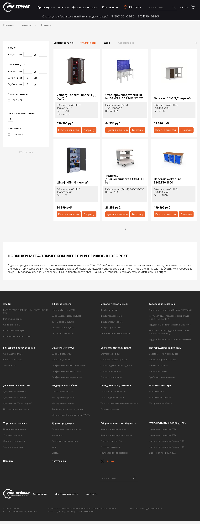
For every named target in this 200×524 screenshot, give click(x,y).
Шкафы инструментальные (162, 359)
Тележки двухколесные (112, 397)
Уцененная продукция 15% (162, 452)
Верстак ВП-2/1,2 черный (172, 98)
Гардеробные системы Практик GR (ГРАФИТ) (171, 324)
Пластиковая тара (160, 385)
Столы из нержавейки (111, 441)
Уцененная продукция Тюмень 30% (166, 441)
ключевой (15, 134)
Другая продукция (63, 423)
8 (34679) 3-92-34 (148, 16)
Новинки (8, 461)
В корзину (89, 129)
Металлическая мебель (114, 304)
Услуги (63, 7)
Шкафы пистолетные (62, 353)
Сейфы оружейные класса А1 (66, 371)
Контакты (110, 7)
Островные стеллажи (14, 441)
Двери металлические (16, 385)
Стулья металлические (63, 333)
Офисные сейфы (11, 324)
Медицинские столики (63, 403)
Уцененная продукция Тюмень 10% (166, 446)
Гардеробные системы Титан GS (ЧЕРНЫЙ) (170, 339)
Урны (54, 446)
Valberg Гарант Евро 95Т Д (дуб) (76, 96)
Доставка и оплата (85, 7)
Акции (107, 461)
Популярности (87, 42)
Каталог (27, 25)
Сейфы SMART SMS (12, 359)
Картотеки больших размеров (115, 333)
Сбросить (26, 152)
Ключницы (57, 435)
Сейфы (7, 304)
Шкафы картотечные (110, 327)
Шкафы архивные (109, 310)
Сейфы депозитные (13, 353)
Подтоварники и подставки (114, 452)
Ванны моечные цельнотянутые (116, 435)
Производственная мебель (165, 347)
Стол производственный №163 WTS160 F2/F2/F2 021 (124, 96)
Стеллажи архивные (110, 353)
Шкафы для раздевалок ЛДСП (66, 315)
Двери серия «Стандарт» (15, 397)
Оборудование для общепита (118, 423)
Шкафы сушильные (158, 365)
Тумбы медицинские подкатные (68, 409)
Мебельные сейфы (12, 318)
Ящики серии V (156, 391)
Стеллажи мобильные (111, 377)
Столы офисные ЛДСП (63, 327)
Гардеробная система (162, 304)
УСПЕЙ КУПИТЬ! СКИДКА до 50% (167, 423)
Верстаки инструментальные (163, 353)
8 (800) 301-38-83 (122, 16)
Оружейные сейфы (63, 347)
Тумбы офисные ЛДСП (63, 321)
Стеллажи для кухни (110, 446)
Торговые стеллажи (15, 423)
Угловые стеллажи (12, 435)
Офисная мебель (61, 304)
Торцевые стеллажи (13, 446)
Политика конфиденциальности (146, 508)
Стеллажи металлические (115, 347)
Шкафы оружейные (61, 359)
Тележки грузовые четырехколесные (119, 403)
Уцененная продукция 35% (162, 435)
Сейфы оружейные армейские (67, 377)
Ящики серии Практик (160, 397)
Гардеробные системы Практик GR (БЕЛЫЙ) (170, 310)
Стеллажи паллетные (110, 371)
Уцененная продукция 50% (162, 429)
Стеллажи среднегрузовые (113, 359)
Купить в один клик (68, 129)
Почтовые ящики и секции (65, 441)
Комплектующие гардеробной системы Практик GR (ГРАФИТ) (169, 332)
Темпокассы (9, 365)
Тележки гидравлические (113, 391)
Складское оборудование (115, 385)
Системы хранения (109, 409)
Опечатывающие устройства (66, 429)
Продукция (46, 7)
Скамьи (55, 452)
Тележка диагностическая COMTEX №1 (124, 179)
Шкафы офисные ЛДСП (63, 310)
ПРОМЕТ (15, 100)
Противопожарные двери (16, 409)
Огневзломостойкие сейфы (17, 336)
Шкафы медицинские (62, 391)
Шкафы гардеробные (111, 315)
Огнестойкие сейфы (13, 330)
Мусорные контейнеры (160, 403)
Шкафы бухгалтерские (111, 321)
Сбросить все (126, 42)
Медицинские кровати (63, 397)
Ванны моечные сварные (113, 429)
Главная (8, 25)
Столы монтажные (158, 371)
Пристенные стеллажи (14, 429)
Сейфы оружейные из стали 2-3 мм (69, 365)
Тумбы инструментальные (162, 377)
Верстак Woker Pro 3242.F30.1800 (167, 180)
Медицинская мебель (64, 385)
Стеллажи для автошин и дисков (116, 365)
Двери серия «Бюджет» (14, 391)
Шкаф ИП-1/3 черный (73, 182)
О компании (40, 494)
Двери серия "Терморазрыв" (17, 403)
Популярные (59, 461)
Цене (107, 42)
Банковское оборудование (19, 347)
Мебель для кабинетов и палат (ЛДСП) (70, 415)
